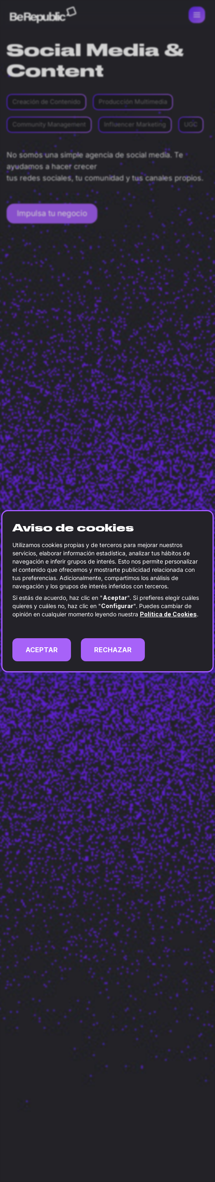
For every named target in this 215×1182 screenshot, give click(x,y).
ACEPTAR (42, 650)
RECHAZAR (113, 650)
